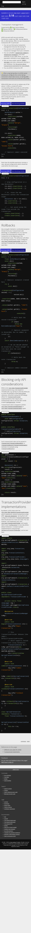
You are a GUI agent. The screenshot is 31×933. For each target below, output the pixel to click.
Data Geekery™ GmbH (15, 840)
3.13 (3, 18)
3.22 (18, 13)
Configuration (13, 523)
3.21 (27, 13)
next (28, 739)
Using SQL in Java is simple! (10, 825)
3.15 (24, 16)
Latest (23, 13)
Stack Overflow (7, 778)
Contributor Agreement (9, 807)
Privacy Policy (7, 803)
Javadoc (6, 823)
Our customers (7, 773)
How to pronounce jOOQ (10, 834)
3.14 (28, 16)
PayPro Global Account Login (10, 790)
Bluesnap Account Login (9, 792)
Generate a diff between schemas (12, 832)
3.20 (2, 16)
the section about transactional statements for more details (16, 64)
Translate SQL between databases (12, 830)
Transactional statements (12, 750)
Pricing (24, 4)
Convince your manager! (9, 827)
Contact (6, 788)
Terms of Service (8, 805)
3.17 (16, 16)
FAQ (5, 815)
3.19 (6, 16)
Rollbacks (8, 225)
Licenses (6, 800)
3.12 (7, 18)
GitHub (5, 777)
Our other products (8, 829)
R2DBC (23, 58)
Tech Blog (6, 775)
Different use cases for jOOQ (12, 748)
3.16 (20, 16)
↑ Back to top (15, 767)
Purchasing (6, 801)
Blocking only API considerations (13, 381)
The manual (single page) (10, 818)
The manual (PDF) (8, 822)
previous (23, 739)
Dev (15, 13)
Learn (23, 2)
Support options (8, 786)
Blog (2, 6)
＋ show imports (5, 105)
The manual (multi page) (9, 820)
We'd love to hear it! (7, 760)
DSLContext (22, 393)
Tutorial (6, 816)
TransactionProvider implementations (16, 503)
